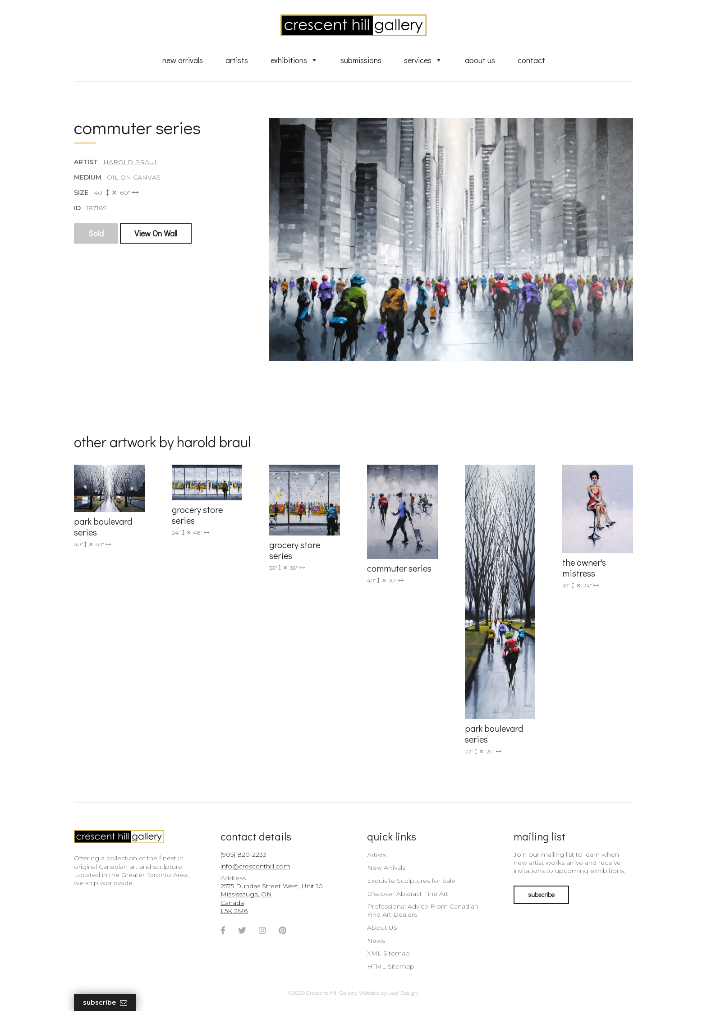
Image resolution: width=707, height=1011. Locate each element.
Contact (531, 60)
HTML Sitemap (390, 966)
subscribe (541, 894)
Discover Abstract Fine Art (407, 894)
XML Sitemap (388, 953)
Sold (96, 233)
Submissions (360, 60)
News (376, 941)
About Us (480, 60)
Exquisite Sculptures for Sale (411, 881)
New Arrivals (182, 60)
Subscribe (105, 1002)
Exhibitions (294, 60)
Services (423, 60)
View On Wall (155, 233)
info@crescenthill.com (255, 866)
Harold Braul (130, 162)
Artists (236, 60)
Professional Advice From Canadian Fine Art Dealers (422, 910)
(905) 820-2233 (243, 854)
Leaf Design (403, 992)
